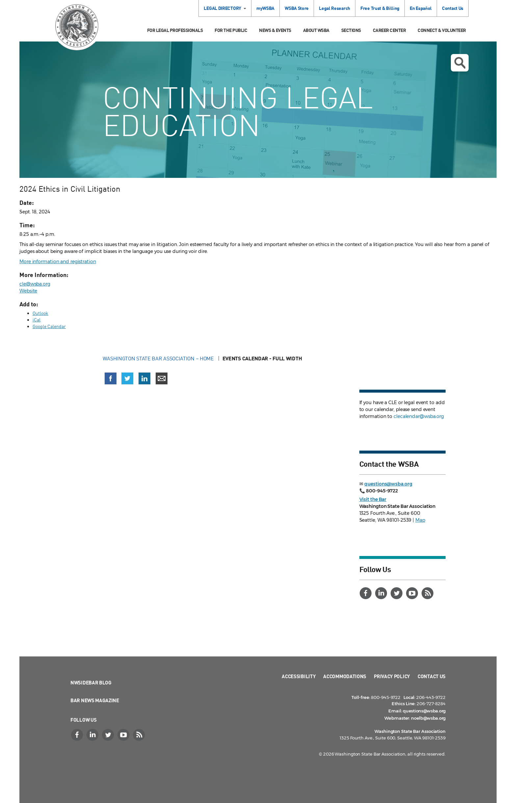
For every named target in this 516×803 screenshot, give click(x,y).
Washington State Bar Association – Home (159, 358)
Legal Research (334, 8)
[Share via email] (161, 378)
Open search (459, 63)
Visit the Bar (373, 499)
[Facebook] (366, 593)
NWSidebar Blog (91, 682)
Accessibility (299, 676)
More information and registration (57, 261)
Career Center (389, 30)
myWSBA (265, 8)
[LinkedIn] (382, 593)
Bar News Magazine (94, 700)
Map (420, 520)
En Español (421, 8)
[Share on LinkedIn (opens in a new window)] (144, 378)
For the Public (231, 30)
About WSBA (316, 30)
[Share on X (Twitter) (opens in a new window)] (127, 378)
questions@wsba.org (388, 484)
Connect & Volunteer (442, 30)
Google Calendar (49, 326)
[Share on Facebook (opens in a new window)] (110, 378)
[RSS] (428, 593)
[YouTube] (413, 593)
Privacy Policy (392, 676)
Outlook (40, 313)
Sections (351, 30)
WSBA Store (297, 8)
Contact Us (452, 8)
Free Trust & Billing (380, 8)
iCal (36, 319)
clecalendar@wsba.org (419, 416)
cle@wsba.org (34, 284)
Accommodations (344, 676)
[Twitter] (397, 593)
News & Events (275, 30)
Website (28, 291)
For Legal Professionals (175, 30)
